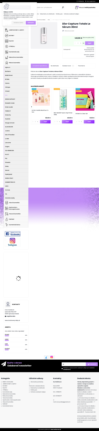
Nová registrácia (91, 1)
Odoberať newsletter (19, 365)
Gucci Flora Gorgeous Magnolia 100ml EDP (20, 285)
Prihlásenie (81, 1)
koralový (7, 348)
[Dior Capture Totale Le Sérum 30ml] (44, 35)
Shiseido (7, 162)
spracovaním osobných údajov (78, 368)
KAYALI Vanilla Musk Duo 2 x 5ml (40, 111)
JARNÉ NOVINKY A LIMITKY (14, 30)
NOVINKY (9, 35)
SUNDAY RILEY (9, 178)
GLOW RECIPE (9, 127)
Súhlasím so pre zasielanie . (79, 368)
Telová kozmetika (12, 202)
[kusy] (77, 43)
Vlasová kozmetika (12, 214)
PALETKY (9, 41)
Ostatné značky (10, 198)
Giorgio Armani (9, 123)
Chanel (7, 91)
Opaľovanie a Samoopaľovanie (12, 208)
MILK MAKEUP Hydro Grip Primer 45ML (63, 113)
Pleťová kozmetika (12, 62)
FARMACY (8, 111)
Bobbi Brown (9, 75)
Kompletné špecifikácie (40, 66)
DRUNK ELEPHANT (10, 99)
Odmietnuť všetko (18, 22)
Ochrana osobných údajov (71, 14)
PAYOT (7, 154)
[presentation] (31, 106)
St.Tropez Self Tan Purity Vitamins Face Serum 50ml (20, 273)
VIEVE (6, 186)
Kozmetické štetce (12, 224)
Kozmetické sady (12, 51)
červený (7, 334)
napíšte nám (11, 316)
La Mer (7, 138)
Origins (7, 146)
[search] (63, 7)
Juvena (7, 131)
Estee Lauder (9, 107)
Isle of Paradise (9, 135)
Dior (6, 95)
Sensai (7, 170)
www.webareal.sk (56, 429)
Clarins (7, 83)
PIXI (6, 158)
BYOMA (7, 79)
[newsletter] (92, 364)
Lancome (8, 142)
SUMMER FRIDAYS (10, 182)
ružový (6, 339)
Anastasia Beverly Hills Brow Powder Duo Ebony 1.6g (20, 259)
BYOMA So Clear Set (82, 113)
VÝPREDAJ (10, 46)
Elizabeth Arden (10, 103)
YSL (6, 194)
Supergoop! (8, 174)
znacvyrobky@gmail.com (63, 402)
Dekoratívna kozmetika (14, 57)
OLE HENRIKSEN (9, 150)
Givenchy (8, 115)
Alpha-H (7, 67)
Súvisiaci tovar (68, 66)
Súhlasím (31, 23)
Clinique (7, 87)
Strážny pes (59, 14)
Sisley (7, 166)
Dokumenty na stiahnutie (47, 14)
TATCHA (7, 190)
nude (6, 344)
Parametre (81, 66)
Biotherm (8, 71)
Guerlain (7, 119)
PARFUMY (9, 219)
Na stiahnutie (55, 66)
